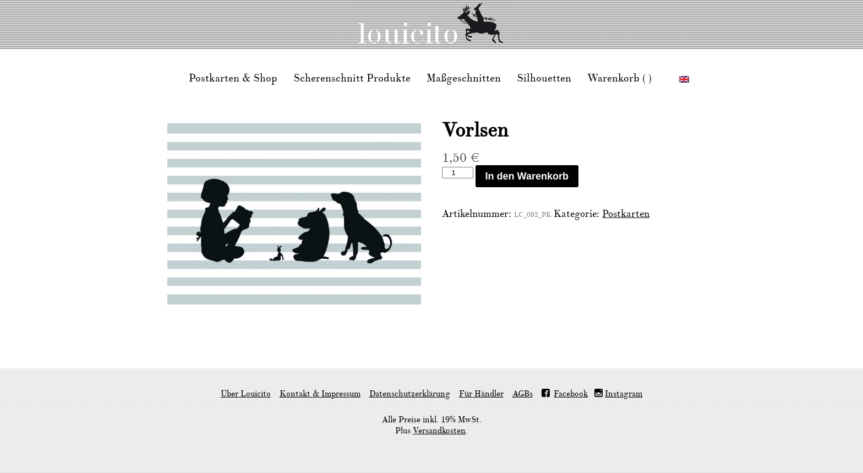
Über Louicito (246, 394)
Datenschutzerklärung (409, 394)
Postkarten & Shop (233, 78)
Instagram (623, 394)
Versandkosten (439, 431)
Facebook (571, 394)
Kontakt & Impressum (320, 394)
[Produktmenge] (457, 172)
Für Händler (481, 394)
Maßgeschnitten (464, 78)
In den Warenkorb (527, 176)
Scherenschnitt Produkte (352, 78)
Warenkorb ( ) (619, 78)
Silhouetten (544, 78)
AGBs (522, 394)
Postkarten (625, 214)
